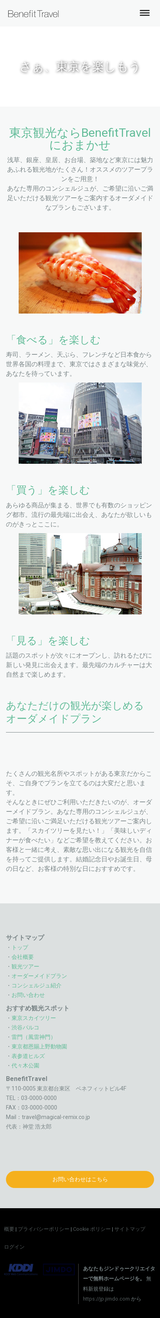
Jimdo (39, 1270)
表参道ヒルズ (28, 1056)
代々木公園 (25, 1065)
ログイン (14, 1247)
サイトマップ (129, 1229)
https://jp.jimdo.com (106, 1299)
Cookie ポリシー (92, 1229)
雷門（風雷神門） (34, 1037)
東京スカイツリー (34, 1018)
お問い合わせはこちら (80, 1179)
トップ (20, 947)
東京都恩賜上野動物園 (39, 1046)
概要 (9, 1229)
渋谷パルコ (25, 1027)
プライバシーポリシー (43, 1229)
